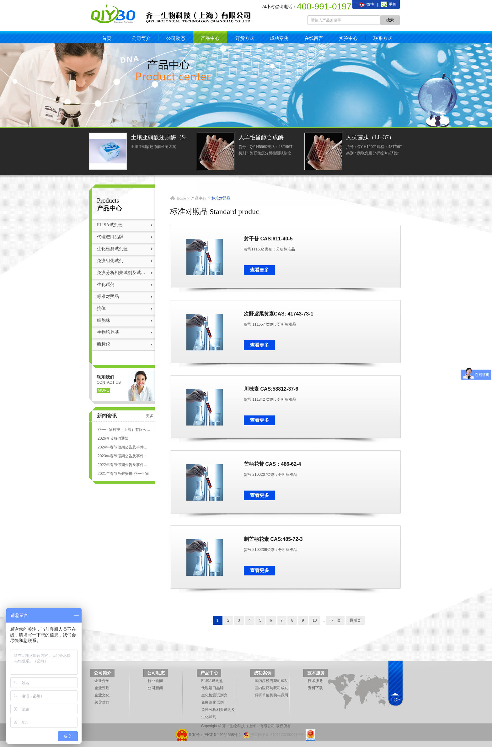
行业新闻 (155, 680)
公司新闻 (155, 688)
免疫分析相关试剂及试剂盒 (123, 272)
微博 (366, 4)
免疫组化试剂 (110, 260)
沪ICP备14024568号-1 (222, 735)
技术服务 (316, 673)
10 (315, 620)
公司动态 (175, 38)
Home (181, 198)
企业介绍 (102, 680)
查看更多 (259, 269)
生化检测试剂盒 (112, 248)
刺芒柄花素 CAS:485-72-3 (273, 539)
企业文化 (102, 695)
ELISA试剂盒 (110, 224)
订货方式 (244, 38)
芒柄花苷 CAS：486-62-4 (272, 464)
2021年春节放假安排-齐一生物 (123, 473)
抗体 (101, 308)
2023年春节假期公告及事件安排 (124, 456)
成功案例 (279, 38)
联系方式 (382, 38)
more (103, 390)
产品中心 (210, 38)
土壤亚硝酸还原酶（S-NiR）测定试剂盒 (159, 138)
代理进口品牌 (110, 236)
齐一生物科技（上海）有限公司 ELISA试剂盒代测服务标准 (124, 429)
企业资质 (102, 688)
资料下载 (315, 688)
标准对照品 (108, 296)
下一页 (335, 620)
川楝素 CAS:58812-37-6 (271, 389)
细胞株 (103, 320)
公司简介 (141, 38)
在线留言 (313, 38)
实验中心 (348, 38)
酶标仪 (103, 344)
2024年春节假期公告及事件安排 (124, 447)
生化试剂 (106, 284)
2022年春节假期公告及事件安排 (124, 465)
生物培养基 (108, 332)
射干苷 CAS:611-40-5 (268, 238)
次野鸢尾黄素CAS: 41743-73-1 (278, 313)
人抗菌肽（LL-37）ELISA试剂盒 (370, 138)
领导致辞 (102, 702)
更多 (149, 416)
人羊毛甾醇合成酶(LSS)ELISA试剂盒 (261, 138)
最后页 (355, 620)
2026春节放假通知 (113, 438)
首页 (106, 38)
